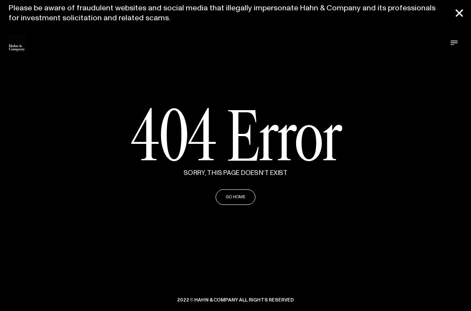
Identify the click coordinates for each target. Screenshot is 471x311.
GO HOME (235, 197)
